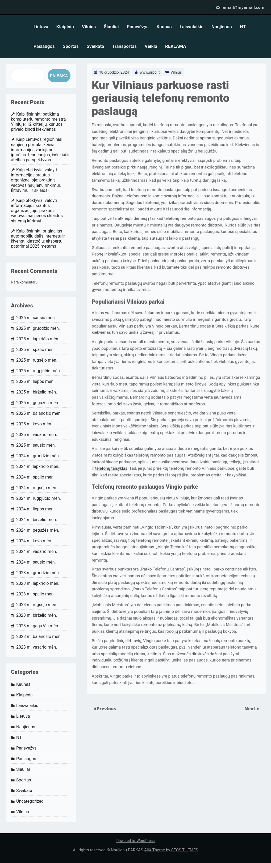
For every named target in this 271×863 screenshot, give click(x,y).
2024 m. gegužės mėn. (37, 530)
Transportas (124, 46)
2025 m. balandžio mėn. (39, 413)
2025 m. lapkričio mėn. (37, 338)
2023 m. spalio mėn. (35, 594)
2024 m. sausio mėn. (36, 562)
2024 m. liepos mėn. (35, 508)
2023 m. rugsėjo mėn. (36, 604)
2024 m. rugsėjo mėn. (36, 487)
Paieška (59, 76)
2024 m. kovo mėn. (34, 540)
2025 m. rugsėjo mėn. (36, 360)
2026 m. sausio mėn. (36, 317)
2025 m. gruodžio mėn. (38, 328)
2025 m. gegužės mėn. (37, 402)
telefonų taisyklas (105, 464)
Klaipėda (65, 26)
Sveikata (95, 46)
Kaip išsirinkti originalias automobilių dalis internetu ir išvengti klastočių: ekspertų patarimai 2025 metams (38, 239)
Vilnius (89, 26)
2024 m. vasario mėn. (36, 551)
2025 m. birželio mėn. (36, 392)
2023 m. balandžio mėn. (39, 636)
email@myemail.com (239, 7)
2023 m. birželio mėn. (36, 615)
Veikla (151, 46)
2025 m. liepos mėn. (35, 381)
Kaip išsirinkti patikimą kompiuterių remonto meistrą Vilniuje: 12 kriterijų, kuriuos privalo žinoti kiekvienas (38, 122)
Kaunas (164, 26)
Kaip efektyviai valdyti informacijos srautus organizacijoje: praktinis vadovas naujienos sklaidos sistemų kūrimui (37, 210)
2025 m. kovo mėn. (34, 423)
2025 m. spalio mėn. (35, 349)
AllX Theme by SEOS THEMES (171, 850)
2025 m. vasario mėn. (36, 434)
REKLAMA (175, 46)
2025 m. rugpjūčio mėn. (38, 370)
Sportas (71, 46)
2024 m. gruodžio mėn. (38, 455)
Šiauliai (111, 26)
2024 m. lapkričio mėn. (37, 466)
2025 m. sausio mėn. (36, 445)
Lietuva (41, 26)
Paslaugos (44, 46)
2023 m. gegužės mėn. (37, 625)
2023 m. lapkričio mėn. (37, 583)
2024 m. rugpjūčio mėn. (38, 498)
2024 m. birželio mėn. (36, 519)
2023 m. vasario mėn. (36, 647)
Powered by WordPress (135, 841)
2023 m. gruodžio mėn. (38, 572)
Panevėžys (138, 26)
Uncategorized (30, 801)
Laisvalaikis (192, 26)
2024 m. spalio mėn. (35, 477)
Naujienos (221, 26)
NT (243, 26)
